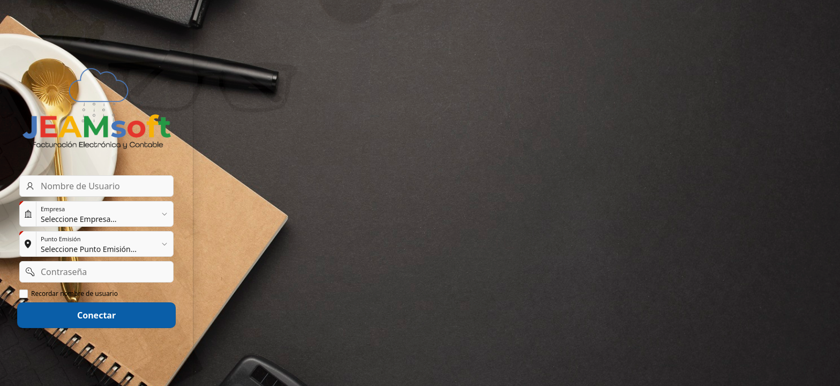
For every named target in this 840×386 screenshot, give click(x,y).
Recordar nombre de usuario (74, 294)
